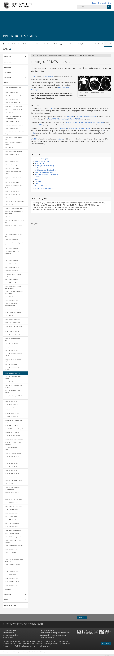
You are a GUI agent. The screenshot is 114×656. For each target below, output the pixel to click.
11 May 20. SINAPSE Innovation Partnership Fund (13, 488)
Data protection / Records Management (53, 635)
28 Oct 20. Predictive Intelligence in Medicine (14, 244)
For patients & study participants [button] (58, 44)
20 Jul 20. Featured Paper (11, 425)
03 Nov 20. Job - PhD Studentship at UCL (14, 221)
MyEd (109, 3)
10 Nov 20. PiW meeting (11, 205)
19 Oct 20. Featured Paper (11, 264)
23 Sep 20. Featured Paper (12, 297)
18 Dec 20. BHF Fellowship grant (13, 106)
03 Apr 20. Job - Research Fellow (13, 530)
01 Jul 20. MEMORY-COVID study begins (13, 448)
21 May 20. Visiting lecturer (12, 484)
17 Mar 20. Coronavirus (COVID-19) (14, 545)
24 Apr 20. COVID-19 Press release (13, 506)
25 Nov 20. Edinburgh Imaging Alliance (13, 172)
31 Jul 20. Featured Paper (11, 404)
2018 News (7, 595)
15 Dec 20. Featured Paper (12, 113)
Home (33, 55)
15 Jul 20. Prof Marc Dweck (12, 432)
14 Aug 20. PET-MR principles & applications (13, 360)
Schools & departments (99, 3)
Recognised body (9, 646)
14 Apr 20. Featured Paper (11, 520)
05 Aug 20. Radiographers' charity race (13, 397)
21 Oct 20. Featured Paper (11, 260)
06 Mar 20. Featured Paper (12, 556)
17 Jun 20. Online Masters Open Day (14, 467)
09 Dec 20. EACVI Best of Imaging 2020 (13, 138)
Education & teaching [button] (36, 44)
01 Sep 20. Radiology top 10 (12, 331)
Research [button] (21, 44)
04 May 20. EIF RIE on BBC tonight (13, 499)
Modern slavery (8, 637)
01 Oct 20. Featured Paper (11, 283)
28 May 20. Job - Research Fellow (13, 480)
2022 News (7, 72)
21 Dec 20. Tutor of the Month (12, 102)
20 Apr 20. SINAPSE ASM (11, 516)
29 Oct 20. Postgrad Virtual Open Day (13, 235)
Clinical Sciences (42, 55)
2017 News (7, 600)
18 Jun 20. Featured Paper (12, 460)
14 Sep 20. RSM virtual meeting (13, 312)
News (64, 55)
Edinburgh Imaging (55, 55)
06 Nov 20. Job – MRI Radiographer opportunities (14, 212)
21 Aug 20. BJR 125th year (11, 343)
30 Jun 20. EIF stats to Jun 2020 (13, 453)
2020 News (7, 83)
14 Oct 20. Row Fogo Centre (12, 267)
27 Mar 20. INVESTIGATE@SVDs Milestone (13, 541)
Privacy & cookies (8, 633)
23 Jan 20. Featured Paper (12, 571)
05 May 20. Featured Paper (12, 496)
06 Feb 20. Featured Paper (12, 568)
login (108, 655)
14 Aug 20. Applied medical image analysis (14, 354)
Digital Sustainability (47, 637)
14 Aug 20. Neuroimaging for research (12, 368)
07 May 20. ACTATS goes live (12, 492)
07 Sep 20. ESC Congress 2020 (12, 322)
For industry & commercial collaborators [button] (87, 44)
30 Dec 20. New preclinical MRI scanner (13, 88)
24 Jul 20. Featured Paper (11, 416)
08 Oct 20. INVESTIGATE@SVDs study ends (13, 275)
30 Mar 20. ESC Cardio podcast (13, 537)
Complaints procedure (10, 635)
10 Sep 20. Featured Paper (12, 316)
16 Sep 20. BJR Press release (12, 309)
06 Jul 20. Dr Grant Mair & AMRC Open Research (13, 443)
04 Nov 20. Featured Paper (12, 217)
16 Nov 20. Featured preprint (12, 194)
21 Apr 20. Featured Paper (11, 513)
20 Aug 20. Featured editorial (12, 347)
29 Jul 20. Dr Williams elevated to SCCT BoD (13, 409)
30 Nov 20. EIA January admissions (14, 165)
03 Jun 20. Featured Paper (12, 477)
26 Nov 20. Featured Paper (12, 168)
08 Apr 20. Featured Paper (11, 526)
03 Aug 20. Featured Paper (12, 401)
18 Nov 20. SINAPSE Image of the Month (13, 186)
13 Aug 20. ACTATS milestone (12, 373)
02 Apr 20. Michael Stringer (12, 533)
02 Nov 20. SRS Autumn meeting (13, 225)
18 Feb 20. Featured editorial (12, 564)
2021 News (7, 77)
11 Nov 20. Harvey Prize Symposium (14, 201)
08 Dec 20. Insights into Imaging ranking (13, 143)
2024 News (7, 62)
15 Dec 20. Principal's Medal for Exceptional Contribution (13, 117)
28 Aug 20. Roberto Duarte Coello (14, 335)
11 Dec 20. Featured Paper (12, 128)
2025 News (7, 57)
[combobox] (92, 7)
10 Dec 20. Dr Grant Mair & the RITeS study (14, 133)
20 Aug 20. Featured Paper (12, 350)
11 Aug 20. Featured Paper (12, 382)
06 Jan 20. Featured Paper (12, 581)
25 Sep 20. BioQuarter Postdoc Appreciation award (13, 287)
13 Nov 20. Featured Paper (12, 198)
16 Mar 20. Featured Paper (12, 549)
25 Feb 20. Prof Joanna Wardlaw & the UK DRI (14, 560)
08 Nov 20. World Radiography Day (14, 208)
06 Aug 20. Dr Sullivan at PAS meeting (12, 391)
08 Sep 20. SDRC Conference (12, 319)
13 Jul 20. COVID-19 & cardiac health (14, 439)
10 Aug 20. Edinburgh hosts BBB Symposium (13, 386)
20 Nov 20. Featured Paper (12, 182)
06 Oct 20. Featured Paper (11, 279)
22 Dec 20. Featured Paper (12, 99)
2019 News (7, 589)
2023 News (7, 67)
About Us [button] (10, 44)
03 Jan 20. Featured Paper (12, 585)
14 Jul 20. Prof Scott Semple (12, 435)
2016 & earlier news (10, 605)
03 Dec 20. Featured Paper (12, 154)
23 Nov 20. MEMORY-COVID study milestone (13, 178)
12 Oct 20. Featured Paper (11, 270)
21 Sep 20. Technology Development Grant (11, 304)
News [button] (107, 44)
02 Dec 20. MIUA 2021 (10, 158)
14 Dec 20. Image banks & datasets (14, 125)
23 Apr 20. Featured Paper (11, 509)
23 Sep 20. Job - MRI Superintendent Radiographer (14, 292)
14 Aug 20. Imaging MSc (11, 364)
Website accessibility (47, 630)
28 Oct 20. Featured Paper (11, 239)
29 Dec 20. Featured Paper (12, 92)
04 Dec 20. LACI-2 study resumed (13, 151)
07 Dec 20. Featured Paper (12, 148)
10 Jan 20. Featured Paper (12, 578)
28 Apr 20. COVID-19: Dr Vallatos (13, 503)
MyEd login (106, 643)
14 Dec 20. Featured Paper (12, 121)
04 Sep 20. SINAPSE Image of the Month (13, 327)
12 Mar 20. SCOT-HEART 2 (11, 552)
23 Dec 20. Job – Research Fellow (13, 96)
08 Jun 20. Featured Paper (12, 470)
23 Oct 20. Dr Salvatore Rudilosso (13, 257)
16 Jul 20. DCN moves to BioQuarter (14, 429)
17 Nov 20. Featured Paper (12, 191)
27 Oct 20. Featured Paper (11, 248)
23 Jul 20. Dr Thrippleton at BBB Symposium (13, 421)
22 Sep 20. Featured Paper (12, 300)
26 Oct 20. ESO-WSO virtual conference (12, 252)
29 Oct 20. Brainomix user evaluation (11, 230)
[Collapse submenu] (26, 82)
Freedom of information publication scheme (55, 633)
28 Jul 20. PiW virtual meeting (12, 413)
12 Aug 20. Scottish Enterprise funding (12, 377)
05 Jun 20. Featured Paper (12, 473)
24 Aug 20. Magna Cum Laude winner (12, 339)
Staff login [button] (7, 49)
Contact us (82, 617)
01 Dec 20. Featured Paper (12, 161)
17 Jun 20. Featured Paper (12, 463)
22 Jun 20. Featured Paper (12, 456)
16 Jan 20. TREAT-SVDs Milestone (13, 575)
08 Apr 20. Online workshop (12, 523)
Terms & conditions (9, 630)
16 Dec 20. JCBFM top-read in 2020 (14, 109)
